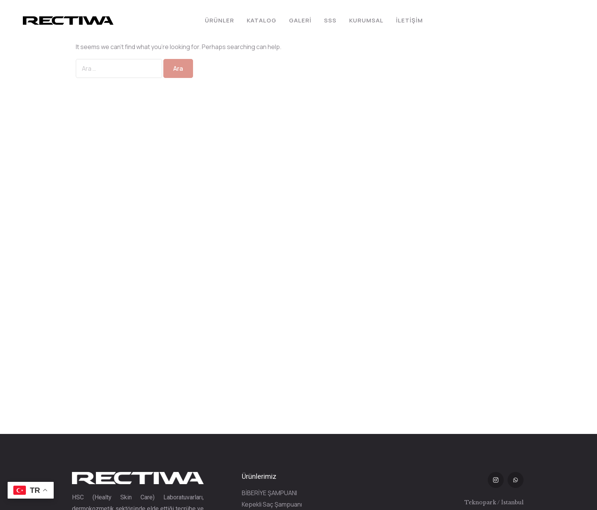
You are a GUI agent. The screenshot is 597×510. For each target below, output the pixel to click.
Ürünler (219, 20)
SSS (330, 20)
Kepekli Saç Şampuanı (272, 504)
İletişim (409, 20)
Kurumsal (366, 20)
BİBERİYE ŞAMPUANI (269, 493)
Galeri (300, 20)
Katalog (261, 20)
